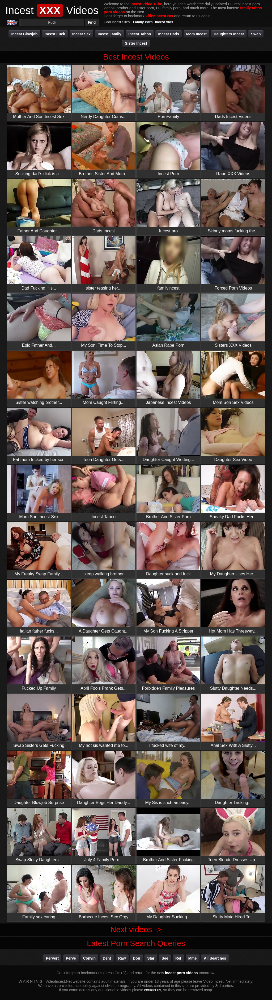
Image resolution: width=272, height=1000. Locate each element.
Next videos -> (136, 929)
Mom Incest (196, 34)
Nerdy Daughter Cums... (103, 92)
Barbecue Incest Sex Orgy (103, 892)
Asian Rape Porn (168, 321)
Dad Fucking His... (39, 263)
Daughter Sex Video (233, 435)
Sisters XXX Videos (233, 321)
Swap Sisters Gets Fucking (39, 721)
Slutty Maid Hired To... (233, 892)
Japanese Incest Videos (168, 378)
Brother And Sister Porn (168, 492)
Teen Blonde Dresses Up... (233, 835)
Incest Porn (168, 149)
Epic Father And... (39, 321)
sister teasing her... (103, 263)
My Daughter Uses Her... (233, 549)
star (150, 958)
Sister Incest (136, 43)
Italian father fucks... (39, 606)
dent (107, 958)
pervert (52, 958)
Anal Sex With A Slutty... (233, 721)
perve (71, 958)
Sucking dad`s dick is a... (39, 149)
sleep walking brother (103, 549)
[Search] (52, 22)
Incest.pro (168, 206)
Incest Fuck (55, 34)
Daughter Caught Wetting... (168, 435)
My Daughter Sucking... (168, 892)
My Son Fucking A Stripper (168, 606)
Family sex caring (39, 892)
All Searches (215, 958)
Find (92, 22)
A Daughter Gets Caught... (103, 606)
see (165, 958)
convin (89, 958)
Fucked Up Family (39, 664)
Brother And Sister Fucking (168, 835)
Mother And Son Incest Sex (39, 92)
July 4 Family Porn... (103, 835)
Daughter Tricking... (233, 778)
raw (122, 958)
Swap (256, 34)
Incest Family (109, 34)
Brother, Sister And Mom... (103, 149)
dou (136, 958)
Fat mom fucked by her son (39, 435)
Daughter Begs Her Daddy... (103, 778)
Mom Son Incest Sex (39, 492)
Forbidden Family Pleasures (168, 664)
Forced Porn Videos (233, 263)
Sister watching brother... (39, 378)
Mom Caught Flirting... (103, 378)
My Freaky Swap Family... (39, 549)
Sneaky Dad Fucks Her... (233, 492)
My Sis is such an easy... (168, 778)
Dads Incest (103, 206)
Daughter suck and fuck (168, 549)
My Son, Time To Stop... (103, 321)
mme (192, 958)
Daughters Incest (229, 34)
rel (178, 958)
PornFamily (168, 92)
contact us (152, 990)
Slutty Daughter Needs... (233, 664)
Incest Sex (81, 34)
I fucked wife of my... (168, 721)
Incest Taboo (139, 34)
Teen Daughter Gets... (103, 435)
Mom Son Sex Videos (233, 378)
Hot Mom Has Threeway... (233, 606)
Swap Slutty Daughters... (39, 835)
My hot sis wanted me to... (103, 721)
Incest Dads (168, 34)
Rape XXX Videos (233, 149)
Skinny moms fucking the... (233, 206)
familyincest (168, 263)
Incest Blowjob (24, 34)
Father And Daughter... (39, 206)
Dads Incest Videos (233, 92)
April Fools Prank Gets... (103, 664)
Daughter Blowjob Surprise (39, 778)
